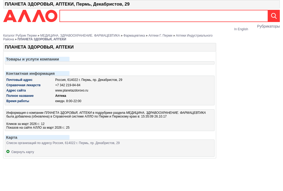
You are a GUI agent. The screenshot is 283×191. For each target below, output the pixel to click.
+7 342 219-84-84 (67, 85)
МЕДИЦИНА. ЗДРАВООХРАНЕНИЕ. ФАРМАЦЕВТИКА (80, 35)
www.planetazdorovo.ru (71, 90)
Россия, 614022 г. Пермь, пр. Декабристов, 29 (88, 80)
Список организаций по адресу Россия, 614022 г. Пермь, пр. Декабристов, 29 (63, 143)
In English (241, 29)
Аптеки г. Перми (160, 35)
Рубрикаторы (268, 26)
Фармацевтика (134, 35)
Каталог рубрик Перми (20, 35)
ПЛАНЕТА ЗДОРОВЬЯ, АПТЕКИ (41, 39)
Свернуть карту (20, 152)
